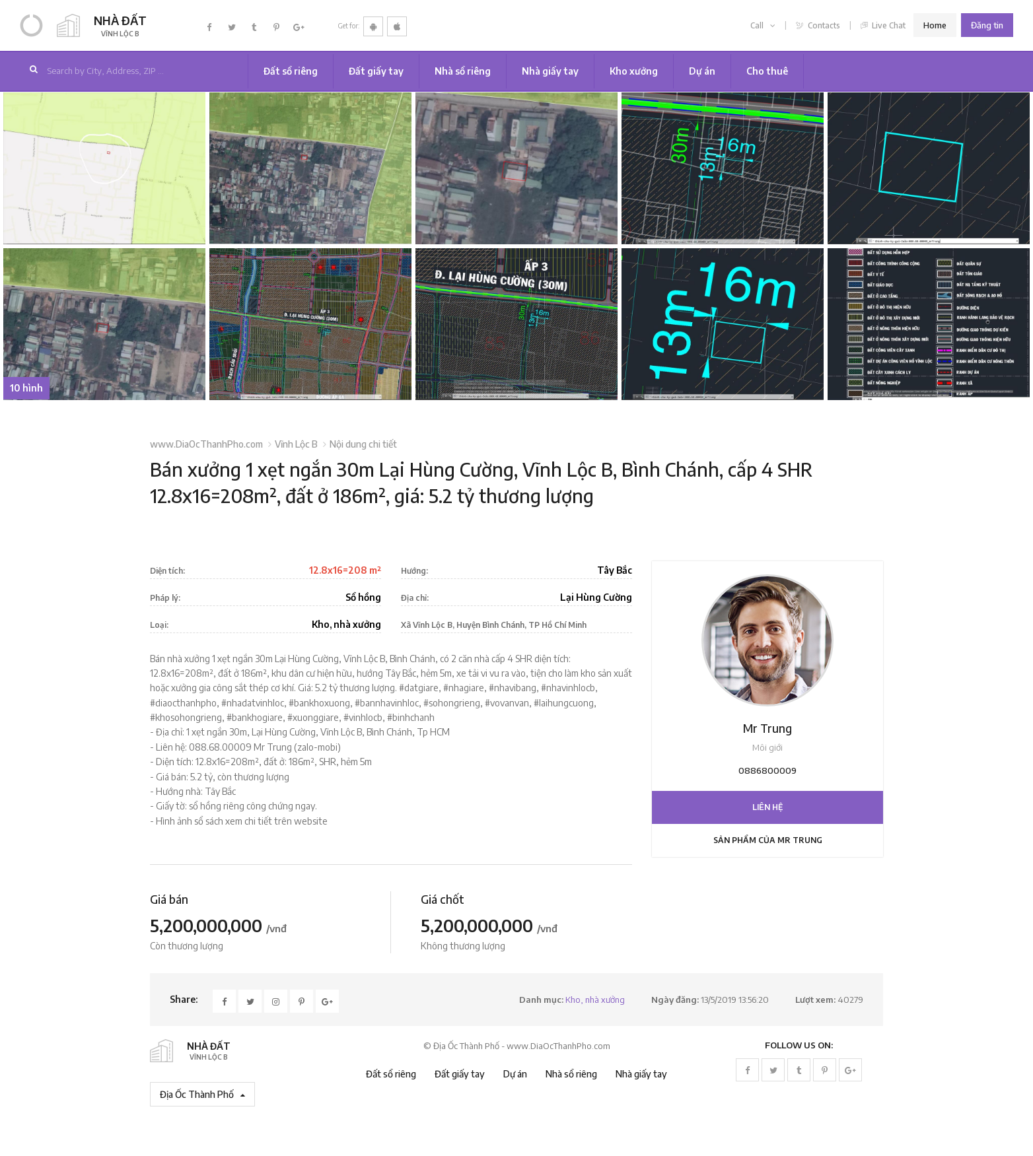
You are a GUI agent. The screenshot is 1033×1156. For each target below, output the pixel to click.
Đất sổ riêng (291, 71)
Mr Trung (767, 728)
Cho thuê (767, 71)
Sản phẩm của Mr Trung (767, 840)
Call (762, 25)
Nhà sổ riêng (463, 71)
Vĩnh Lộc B (296, 444)
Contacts (818, 25)
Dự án (702, 71)
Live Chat (883, 25)
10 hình (26, 387)
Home (934, 25)
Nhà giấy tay (550, 71)
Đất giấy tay (376, 71)
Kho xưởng (634, 71)
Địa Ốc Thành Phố (202, 1094)
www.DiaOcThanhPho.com (206, 444)
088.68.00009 (220, 747)
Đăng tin (987, 25)
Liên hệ (767, 807)
